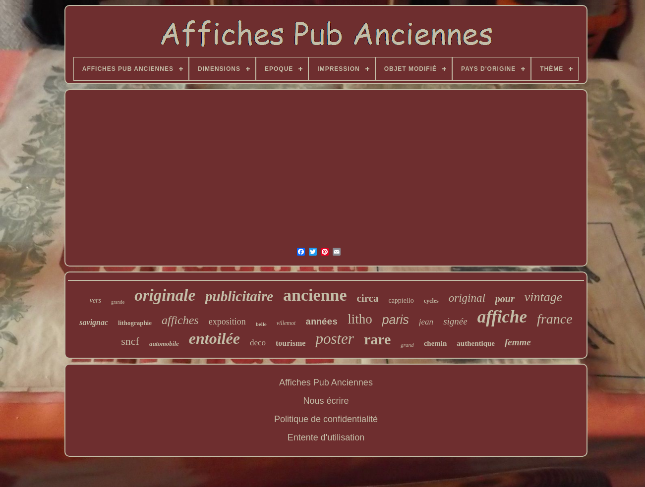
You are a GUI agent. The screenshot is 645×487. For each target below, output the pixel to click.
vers (95, 300)
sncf (130, 341)
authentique (476, 343)
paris (395, 319)
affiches (180, 320)
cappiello (400, 300)
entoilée (214, 338)
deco (258, 342)
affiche (502, 316)
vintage (544, 297)
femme (518, 342)
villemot (286, 323)
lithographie (135, 322)
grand (407, 345)
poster (334, 338)
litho (360, 319)
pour (505, 298)
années (321, 322)
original (467, 298)
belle (261, 324)
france (555, 318)
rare (377, 339)
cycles (431, 300)
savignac (93, 322)
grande (117, 302)
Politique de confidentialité (326, 419)
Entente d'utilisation (326, 437)
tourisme (290, 343)
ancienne (315, 295)
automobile (164, 343)
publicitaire (239, 296)
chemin (435, 343)
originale (164, 295)
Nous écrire (326, 401)
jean (426, 321)
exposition (227, 321)
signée (455, 321)
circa (368, 298)
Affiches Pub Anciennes (326, 382)
